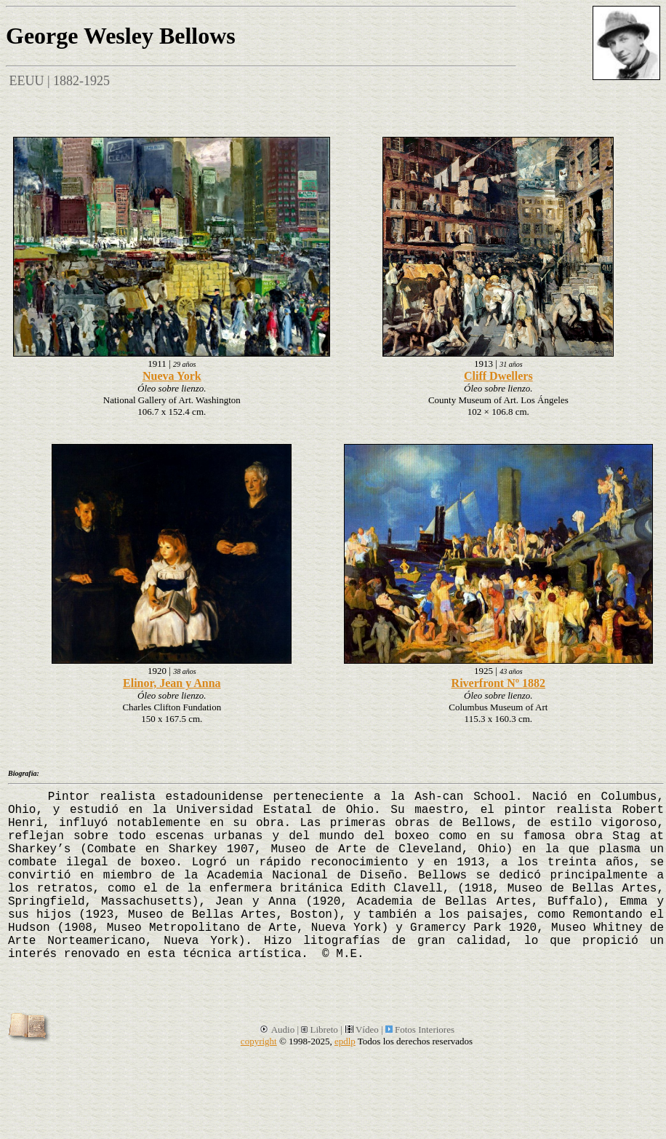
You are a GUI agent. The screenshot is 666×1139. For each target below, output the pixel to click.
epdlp (345, 1041)
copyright (259, 1041)
